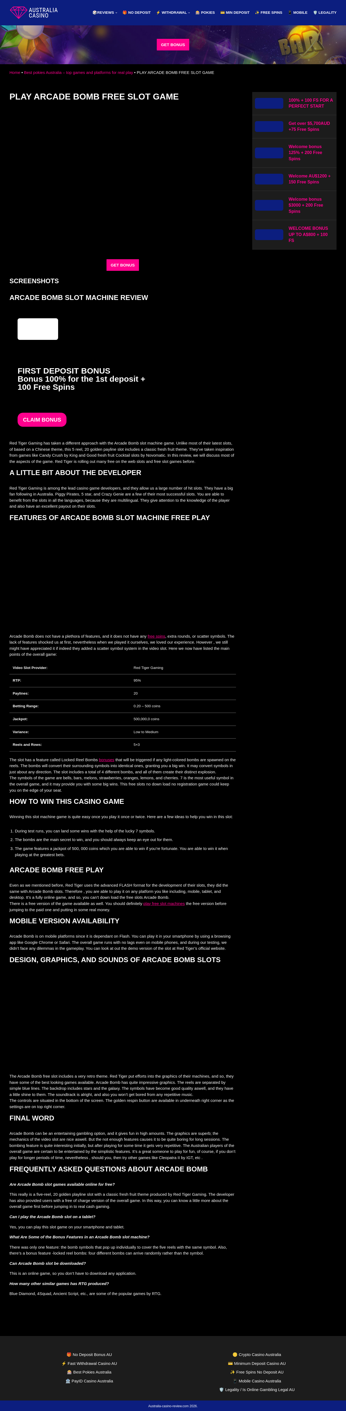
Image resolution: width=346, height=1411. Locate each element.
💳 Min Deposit (235, 13)
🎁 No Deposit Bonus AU (89, 1353)
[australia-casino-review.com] (33, 13)
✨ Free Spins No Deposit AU (257, 1371)
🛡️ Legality (325, 13)
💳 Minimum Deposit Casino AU (257, 1362)
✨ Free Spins (268, 13)
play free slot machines (164, 903)
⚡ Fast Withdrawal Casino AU (89, 1362)
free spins (156, 636)
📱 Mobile (297, 13)
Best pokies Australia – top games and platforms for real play (78, 72)
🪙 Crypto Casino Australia (256, 1353)
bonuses (106, 759)
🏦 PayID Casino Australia (89, 1380)
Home (14, 72)
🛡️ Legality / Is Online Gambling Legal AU (257, 1388)
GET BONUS (173, 44)
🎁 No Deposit (136, 13)
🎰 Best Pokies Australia (89, 1371)
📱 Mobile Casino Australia (256, 1380)
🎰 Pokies (205, 13)
